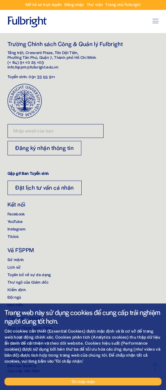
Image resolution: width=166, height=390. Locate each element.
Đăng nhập (74, 4)
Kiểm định (17, 289)
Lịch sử (14, 267)
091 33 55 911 (42, 76)
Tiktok (13, 236)
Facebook (16, 214)
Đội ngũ (14, 297)
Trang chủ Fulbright (122, 4)
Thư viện (95, 4)
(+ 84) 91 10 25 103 (26, 62)
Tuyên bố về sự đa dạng (29, 274)
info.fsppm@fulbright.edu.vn (33, 67)
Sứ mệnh (16, 259)
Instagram (17, 229)
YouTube (15, 221)
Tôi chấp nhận (83, 381)
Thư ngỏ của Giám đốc (28, 282)
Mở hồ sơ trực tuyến (44, 4)
